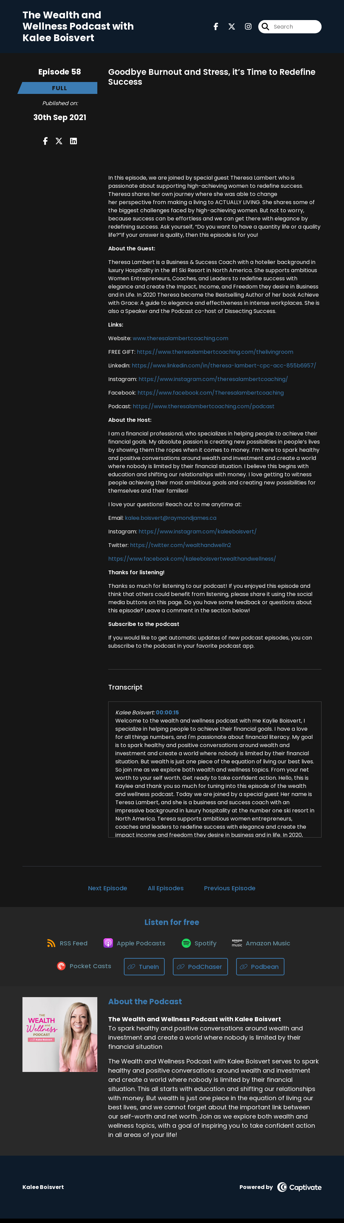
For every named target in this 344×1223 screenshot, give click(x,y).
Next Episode (107, 889)
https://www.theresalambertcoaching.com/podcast (204, 408)
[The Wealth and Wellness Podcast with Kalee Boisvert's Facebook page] (216, 27)
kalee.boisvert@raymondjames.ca (170, 519)
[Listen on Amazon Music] (265, 947)
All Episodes (166, 889)
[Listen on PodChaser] (201, 971)
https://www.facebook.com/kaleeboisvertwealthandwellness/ (192, 560)
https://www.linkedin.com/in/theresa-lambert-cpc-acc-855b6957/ (224, 367)
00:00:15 (167, 714)
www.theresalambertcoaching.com (180, 340)
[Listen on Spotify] (200, 947)
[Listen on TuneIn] (145, 971)
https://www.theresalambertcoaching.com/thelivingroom (214, 353)
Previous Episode (230, 889)
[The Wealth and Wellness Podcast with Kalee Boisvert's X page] (227, 27)
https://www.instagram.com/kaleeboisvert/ (197, 533)
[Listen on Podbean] (261, 971)
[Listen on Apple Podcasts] (133, 947)
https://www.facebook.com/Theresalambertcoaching (210, 394)
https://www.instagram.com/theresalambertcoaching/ (213, 380)
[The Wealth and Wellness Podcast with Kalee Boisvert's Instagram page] (244, 27)
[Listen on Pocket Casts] (84, 971)
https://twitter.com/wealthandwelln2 (180, 546)
